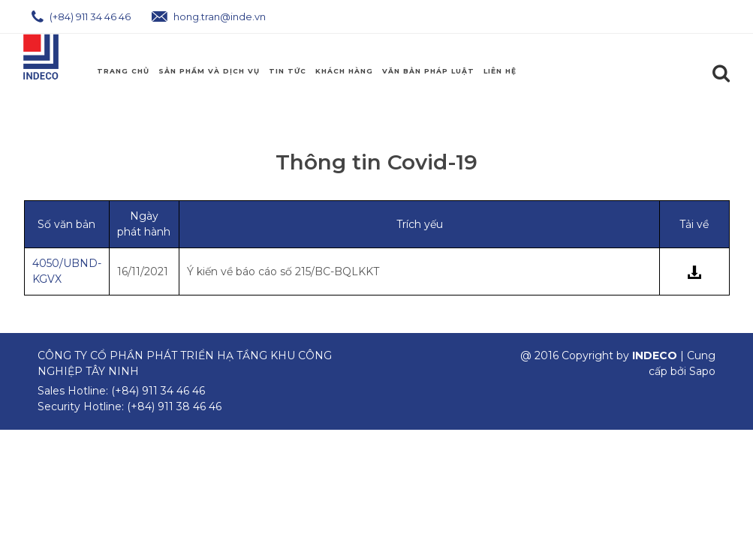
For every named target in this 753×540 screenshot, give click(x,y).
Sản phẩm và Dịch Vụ (209, 71)
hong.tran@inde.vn (209, 16)
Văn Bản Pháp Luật (428, 71)
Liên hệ (500, 71)
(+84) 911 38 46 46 (174, 406)
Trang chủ (123, 71)
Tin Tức (287, 71)
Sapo (702, 371)
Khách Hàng (344, 71)
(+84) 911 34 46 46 (81, 16)
